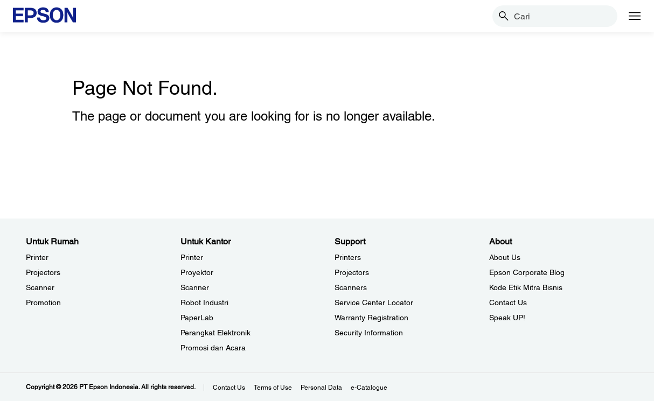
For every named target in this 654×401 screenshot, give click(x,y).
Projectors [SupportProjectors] (352, 272)
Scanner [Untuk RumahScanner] (40, 287)
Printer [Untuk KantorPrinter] (191, 257)
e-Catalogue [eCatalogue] (369, 387)
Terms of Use (273, 387)
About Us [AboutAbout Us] (504, 257)
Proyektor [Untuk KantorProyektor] (196, 272)
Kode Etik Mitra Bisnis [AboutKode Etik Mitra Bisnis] (525, 287)
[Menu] (634, 16)
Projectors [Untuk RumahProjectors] (43, 272)
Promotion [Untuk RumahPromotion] (43, 302)
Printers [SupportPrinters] (348, 257)
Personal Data (321, 387)
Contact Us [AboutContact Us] (508, 302)
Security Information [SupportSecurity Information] (369, 332)
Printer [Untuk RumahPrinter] (37, 257)
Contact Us (229, 387)
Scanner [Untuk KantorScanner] (194, 287)
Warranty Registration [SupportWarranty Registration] (371, 317)
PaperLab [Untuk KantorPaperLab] (196, 317)
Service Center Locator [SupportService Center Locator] (374, 302)
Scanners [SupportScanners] (351, 287)
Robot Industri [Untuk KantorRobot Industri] (204, 302)
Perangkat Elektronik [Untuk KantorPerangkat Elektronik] (215, 332)
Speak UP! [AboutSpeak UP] (507, 317)
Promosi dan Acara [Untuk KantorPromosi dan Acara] (213, 347)
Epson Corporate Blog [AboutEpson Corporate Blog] (527, 272)
